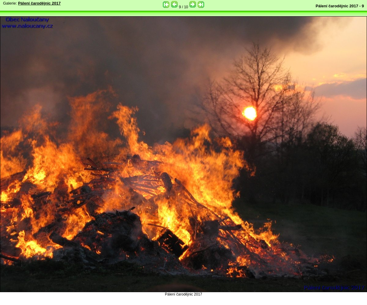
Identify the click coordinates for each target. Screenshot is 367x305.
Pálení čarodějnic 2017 (39, 3)
